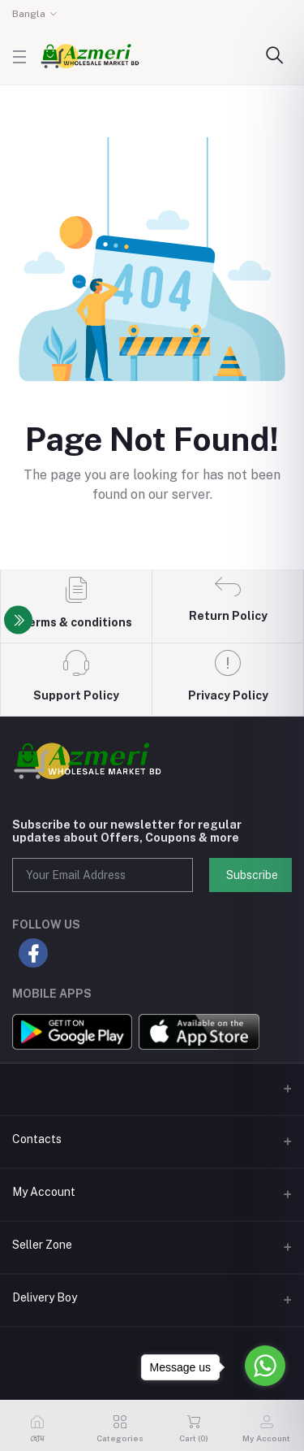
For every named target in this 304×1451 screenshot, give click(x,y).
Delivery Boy (44, 1297)
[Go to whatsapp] (265, 1365)
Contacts (37, 1139)
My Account (43, 1191)
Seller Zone (42, 1244)
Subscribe (252, 874)
